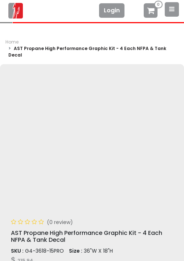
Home (12, 42)
